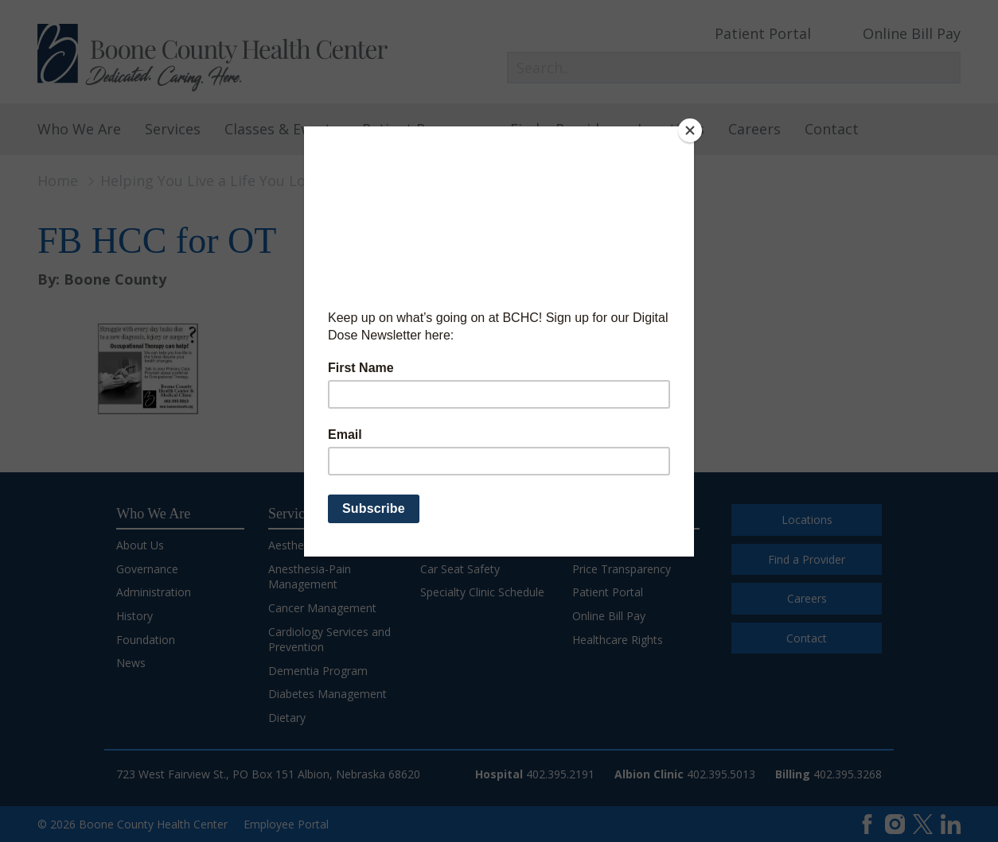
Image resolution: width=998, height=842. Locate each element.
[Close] (690, 130)
